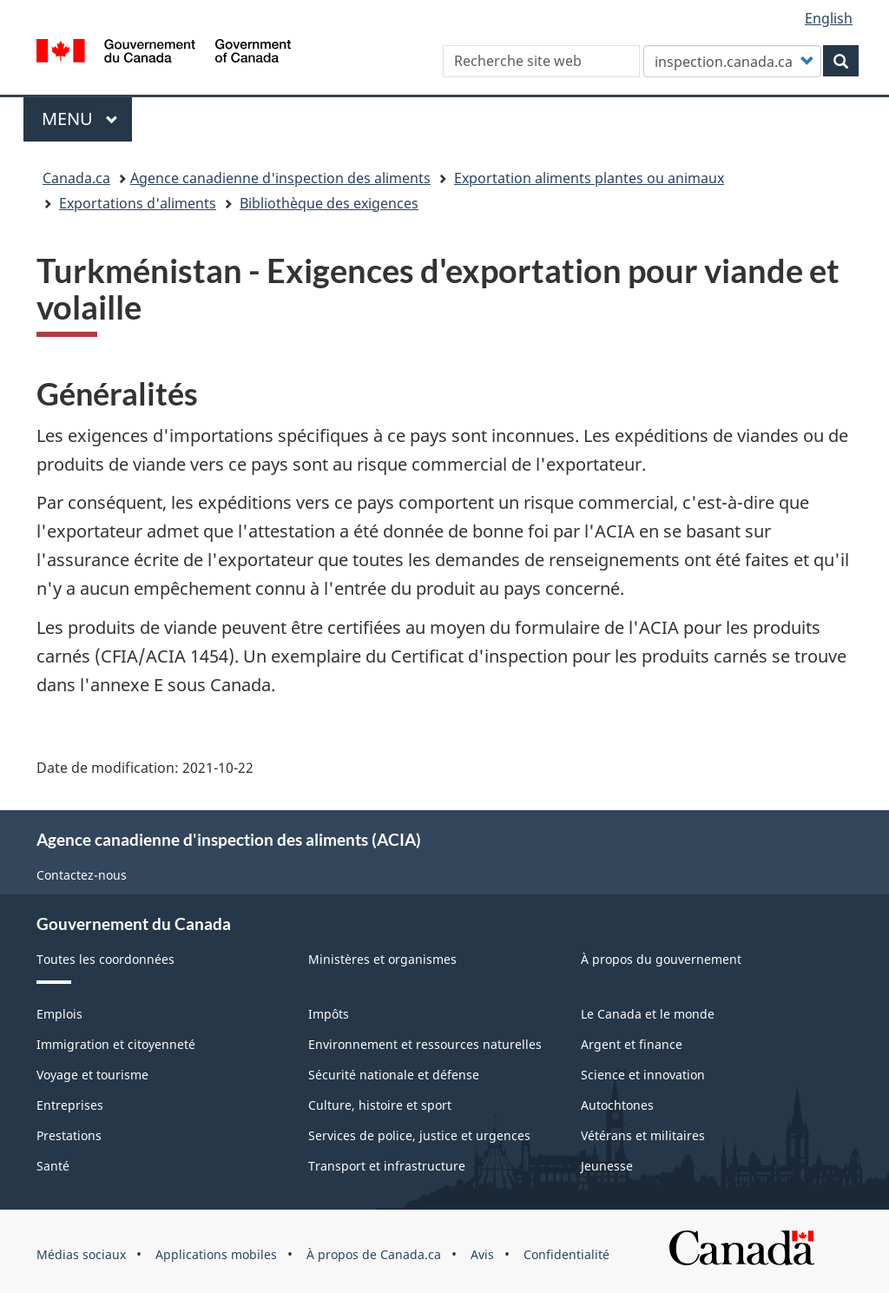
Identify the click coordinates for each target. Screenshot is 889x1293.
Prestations (69, 1135)
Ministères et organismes (382, 959)
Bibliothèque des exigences (329, 203)
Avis (482, 1254)
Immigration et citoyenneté (115, 1044)
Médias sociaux (81, 1254)
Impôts (328, 1014)
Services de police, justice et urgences (419, 1135)
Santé (52, 1166)
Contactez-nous (81, 875)
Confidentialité (566, 1254)
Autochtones (617, 1105)
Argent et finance (631, 1044)
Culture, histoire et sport (379, 1105)
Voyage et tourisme (92, 1074)
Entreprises (69, 1105)
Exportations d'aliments (137, 203)
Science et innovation (643, 1074)
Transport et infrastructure (386, 1166)
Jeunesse (607, 1166)
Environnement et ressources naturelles (425, 1044)
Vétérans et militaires (643, 1135)
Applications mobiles (216, 1254)
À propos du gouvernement (661, 959)
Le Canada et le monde (647, 1014)
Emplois (59, 1014)
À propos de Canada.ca (373, 1254)
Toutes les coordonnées (105, 959)
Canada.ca (76, 178)
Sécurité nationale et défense (393, 1074)
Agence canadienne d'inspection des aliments (280, 178)
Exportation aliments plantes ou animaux (589, 178)
